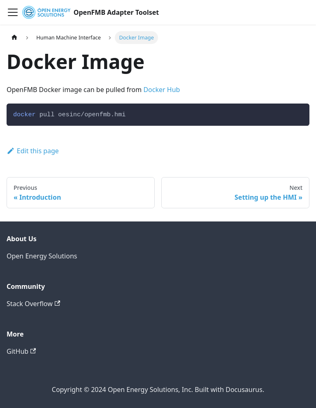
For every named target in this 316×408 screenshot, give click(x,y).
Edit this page (33, 150)
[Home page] (14, 37)
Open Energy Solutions (42, 255)
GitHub (21, 351)
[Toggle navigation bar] (13, 12)
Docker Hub (161, 89)
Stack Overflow (33, 303)
